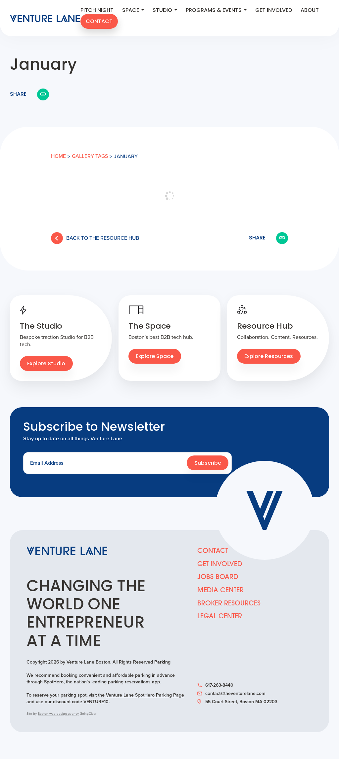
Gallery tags (90, 156)
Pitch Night (97, 11)
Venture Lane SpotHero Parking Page (145, 695)
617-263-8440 (215, 685)
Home (58, 156)
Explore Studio (46, 364)
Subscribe (207, 463)
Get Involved (273, 11)
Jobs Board (217, 578)
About (310, 11)
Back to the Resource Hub (95, 238)
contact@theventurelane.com (231, 694)
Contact (99, 22)
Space (133, 11)
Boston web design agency (58, 713)
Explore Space (155, 357)
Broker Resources (229, 604)
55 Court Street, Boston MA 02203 (237, 702)
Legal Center (219, 618)
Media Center (220, 591)
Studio (165, 11)
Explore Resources (269, 357)
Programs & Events (216, 11)
